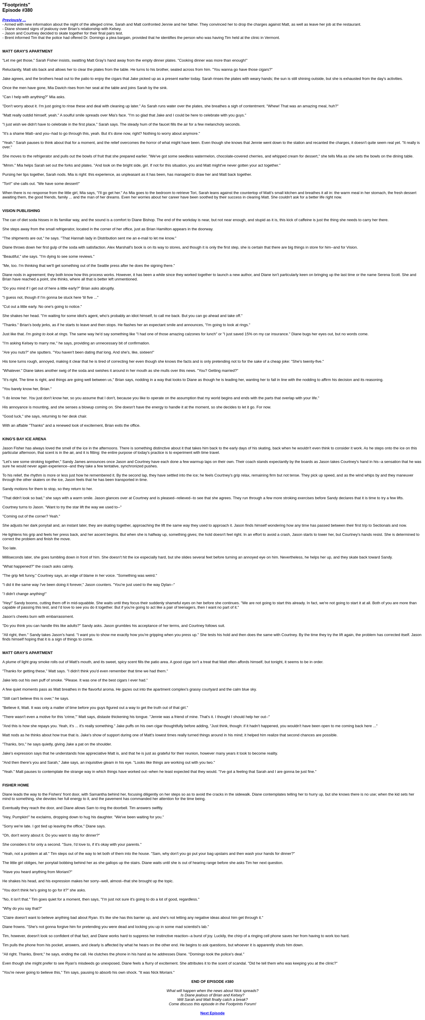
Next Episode (212, 1013)
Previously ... (14, 20)
